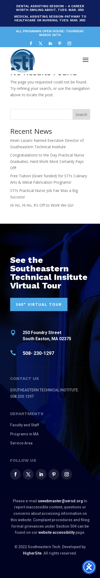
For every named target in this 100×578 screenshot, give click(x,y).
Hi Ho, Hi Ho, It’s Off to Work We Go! (41, 205)
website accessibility (56, 532)
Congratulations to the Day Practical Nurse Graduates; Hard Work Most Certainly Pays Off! (47, 161)
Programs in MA (24, 434)
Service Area (21, 443)
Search (81, 114)
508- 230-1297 (38, 353)
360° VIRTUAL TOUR (39, 304)
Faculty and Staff (24, 425)
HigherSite (32, 553)
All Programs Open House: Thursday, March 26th (50, 33)
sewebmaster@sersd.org (60, 501)
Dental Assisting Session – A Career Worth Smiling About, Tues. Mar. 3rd (50, 8)
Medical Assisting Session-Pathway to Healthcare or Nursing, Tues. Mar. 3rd (50, 18)
